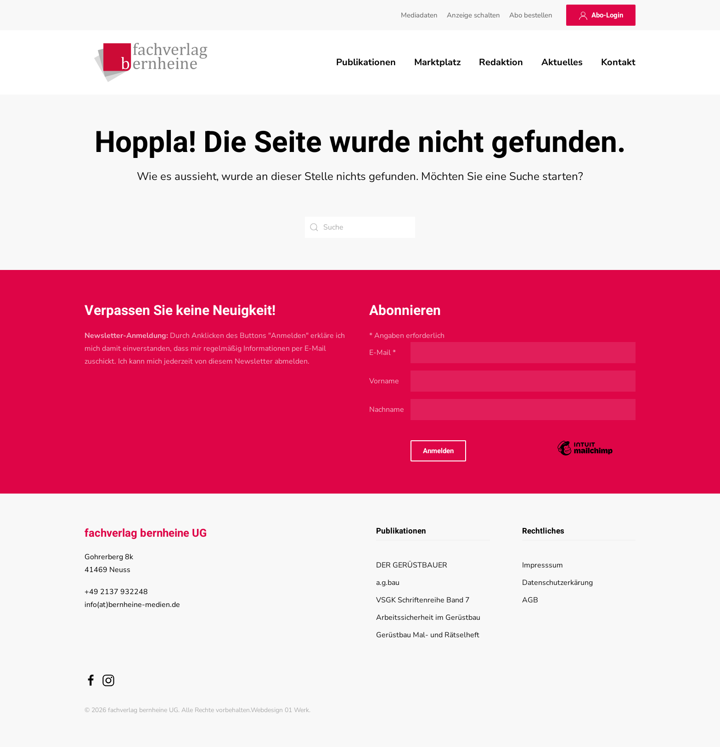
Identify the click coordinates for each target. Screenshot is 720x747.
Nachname (386, 409)
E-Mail (382, 353)
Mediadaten (419, 15)
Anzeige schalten (473, 15)
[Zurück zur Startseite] (150, 62)
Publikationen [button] (366, 62)
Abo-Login (601, 15)
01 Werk (297, 710)
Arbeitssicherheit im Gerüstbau (428, 617)
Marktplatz (437, 62)
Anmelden (438, 451)
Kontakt (618, 62)
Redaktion (501, 62)
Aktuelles (562, 62)
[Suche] (360, 227)
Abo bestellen (530, 15)
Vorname (384, 381)
